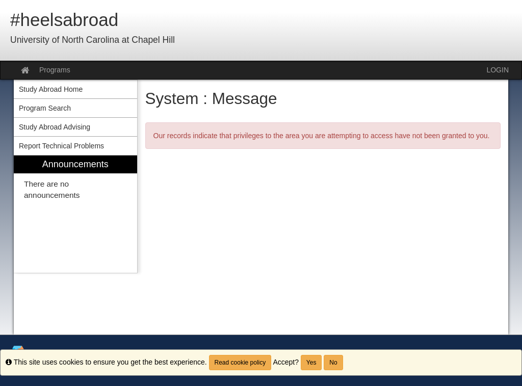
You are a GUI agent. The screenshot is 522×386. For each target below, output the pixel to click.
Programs (54, 70)
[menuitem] (75, 214)
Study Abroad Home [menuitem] (51, 89)
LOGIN (497, 70)
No (333, 362)
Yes (311, 362)
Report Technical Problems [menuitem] (61, 146)
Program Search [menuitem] (45, 108)
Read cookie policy (240, 362)
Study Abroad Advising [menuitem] (54, 127)
